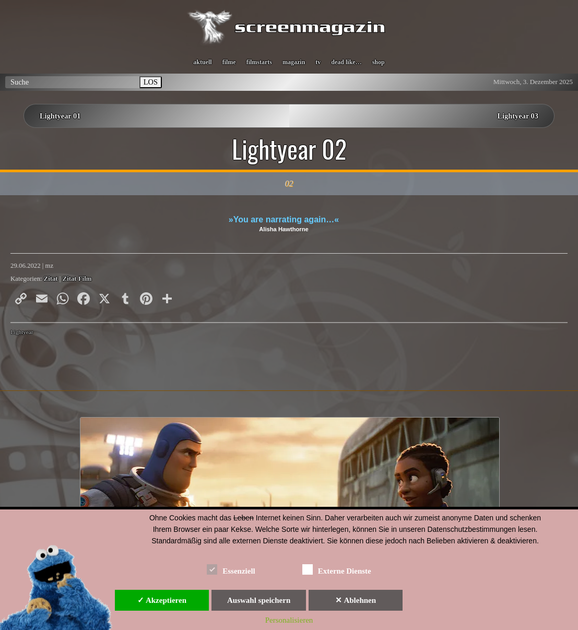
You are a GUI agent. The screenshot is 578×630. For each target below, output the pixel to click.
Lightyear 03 (518, 116)
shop (378, 62)
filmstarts (259, 62)
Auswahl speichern (258, 600)
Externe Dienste (336, 569)
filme (229, 62)
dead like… (346, 62)
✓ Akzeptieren (161, 600)
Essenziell (231, 569)
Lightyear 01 (60, 116)
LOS (151, 82)
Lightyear (21, 332)
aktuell (202, 62)
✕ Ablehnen (355, 600)
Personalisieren (289, 620)
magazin (293, 62)
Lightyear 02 (289, 148)
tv (318, 62)
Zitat (51, 278)
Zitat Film (77, 278)
